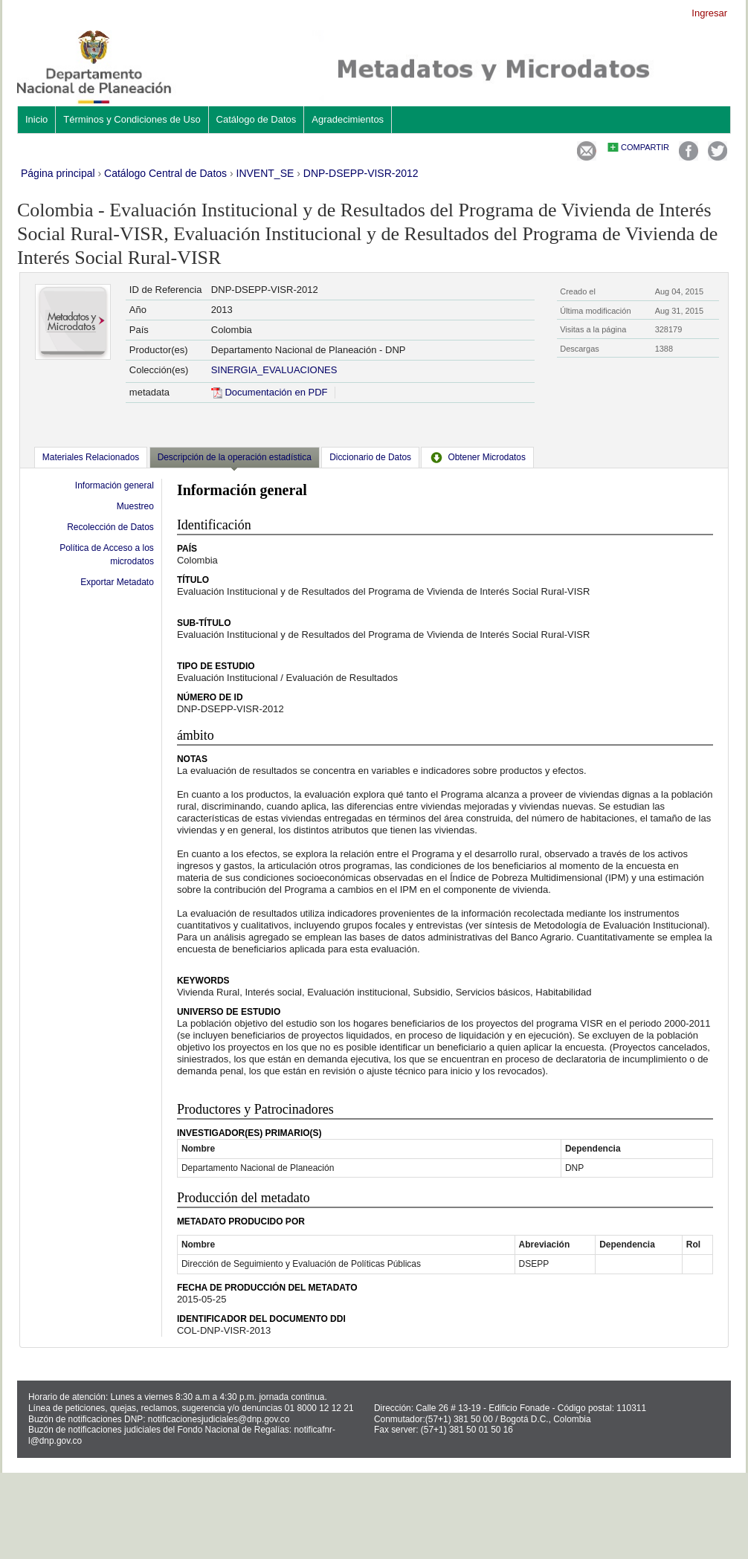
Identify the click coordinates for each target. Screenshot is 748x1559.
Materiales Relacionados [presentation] (90, 457)
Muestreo (135, 506)
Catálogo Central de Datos (165, 173)
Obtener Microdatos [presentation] (477, 457)
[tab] (90, 457)
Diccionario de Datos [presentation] (370, 457)
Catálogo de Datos (256, 119)
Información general (114, 485)
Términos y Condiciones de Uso (131, 119)
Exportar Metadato (117, 582)
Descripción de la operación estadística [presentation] (235, 457)
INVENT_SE (265, 173)
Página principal (58, 173)
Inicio (36, 119)
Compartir (645, 147)
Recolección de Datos (110, 527)
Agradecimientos (348, 119)
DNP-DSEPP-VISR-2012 (361, 173)
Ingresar (709, 13)
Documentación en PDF (269, 392)
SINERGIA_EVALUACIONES (274, 369)
